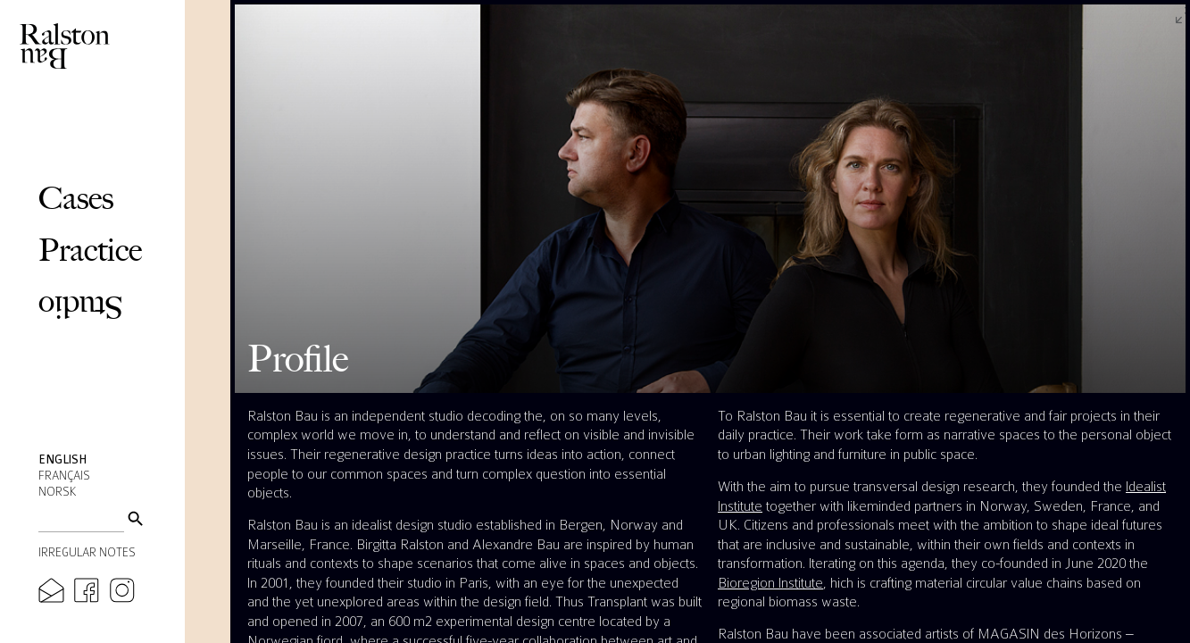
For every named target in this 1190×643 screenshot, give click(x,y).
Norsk (57, 492)
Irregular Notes (87, 553)
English (62, 460)
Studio (80, 307)
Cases (75, 198)
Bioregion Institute (770, 582)
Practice (90, 249)
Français (64, 476)
